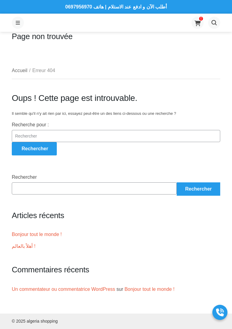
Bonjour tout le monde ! (37, 234)
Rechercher (24, 177)
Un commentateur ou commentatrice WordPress (63, 289)
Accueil (19, 70)
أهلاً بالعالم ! (23, 246)
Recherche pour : (30, 124)
